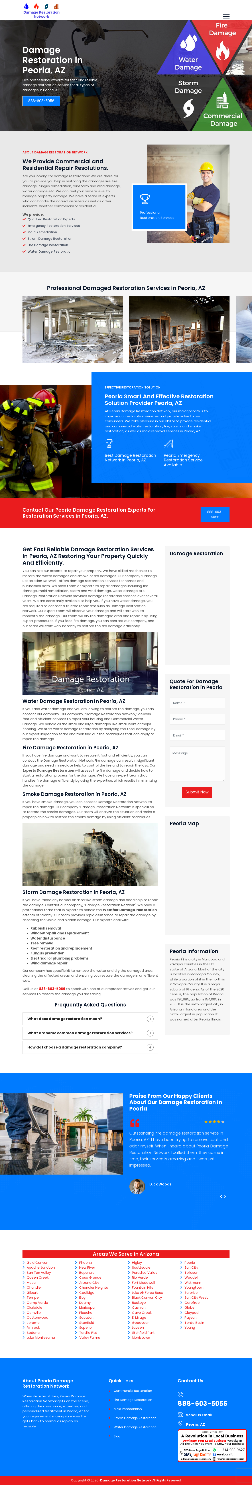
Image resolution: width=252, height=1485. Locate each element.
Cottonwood (37, 1317)
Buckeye (139, 1302)
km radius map (197, 879)
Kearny (85, 1302)
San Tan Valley (39, 1272)
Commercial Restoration (133, 1390)
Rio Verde (140, 1277)
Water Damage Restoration (135, 1427)
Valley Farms (89, 1337)
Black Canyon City (147, 1297)
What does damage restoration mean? (64, 1018)
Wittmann (193, 1282)
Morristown (141, 1337)
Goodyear (140, 1322)
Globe (190, 1307)
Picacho (85, 1312)
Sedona (33, 1332)
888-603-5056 (41, 101)
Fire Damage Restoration (133, 1400)
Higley (137, 1262)
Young (190, 1327)
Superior (86, 1327)
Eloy (82, 1297)
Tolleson (191, 1272)
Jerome (33, 1322)
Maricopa (87, 1307)
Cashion (139, 1307)
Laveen (138, 1327)
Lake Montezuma (41, 1337)
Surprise (191, 1292)
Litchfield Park (143, 1332)
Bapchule (87, 1272)
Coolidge (86, 1292)
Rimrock (33, 1327)
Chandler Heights (93, 1287)
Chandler (34, 1287)
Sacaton (86, 1317)
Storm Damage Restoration (135, 1418)
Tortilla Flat (88, 1332)
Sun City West (196, 1297)
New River (87, 1267)
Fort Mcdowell (143, 1282)
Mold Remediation (128, 1409)
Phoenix (85, 1262)
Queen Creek (38, 1277)
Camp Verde (37, 1302)
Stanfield (86, 1322)
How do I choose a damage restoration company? (74, 1047)
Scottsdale (141, 1267)
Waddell (191, 1277)
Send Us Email (199, 1415)
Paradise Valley (144, 1272)
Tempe (33, 1297)
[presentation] (220, 1196)
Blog (117, 1436)
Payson (191, 1317)
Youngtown (194, 1287)
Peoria (190, 1262)
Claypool (192, 1312)
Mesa (31, 1282)
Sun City (191, 1267)
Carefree (192, 1302)
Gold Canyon (37, 1262)
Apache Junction (41, 1267)
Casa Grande (90, 1277)
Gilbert (32, 1292)
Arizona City (89, 1282)
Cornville (34, 1312)
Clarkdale (34, 1307)
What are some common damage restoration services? (79, 1033)
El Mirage (139, 1317)
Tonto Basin (194, 1322)
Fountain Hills (142, 1287)
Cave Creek (142, 1312)
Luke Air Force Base (147, 1292)
